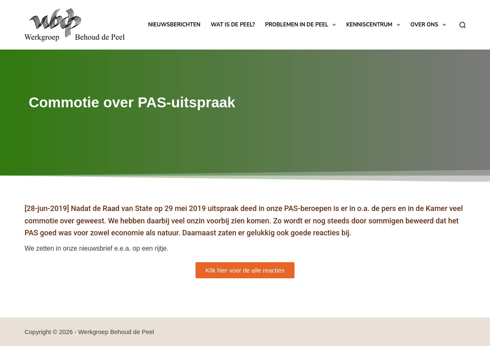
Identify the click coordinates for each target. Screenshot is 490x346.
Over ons (429, 25)
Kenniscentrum (374, 25)
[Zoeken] (462, 25)
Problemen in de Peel (302, 25)
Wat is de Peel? (233, 24)
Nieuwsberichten (174, 24)
